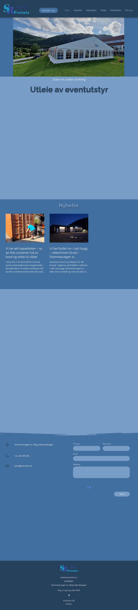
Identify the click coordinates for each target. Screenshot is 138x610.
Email (75, 454)
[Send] (122, 494)
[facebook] (69, 595)
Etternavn (107, 444)
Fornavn (76, 444)
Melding (76, 464)
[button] (91, 10)
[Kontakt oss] (48, 10)
